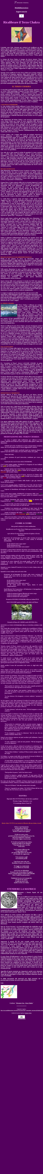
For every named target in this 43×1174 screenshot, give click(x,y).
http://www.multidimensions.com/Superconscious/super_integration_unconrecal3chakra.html (22, 1010)
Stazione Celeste (28, 1013)
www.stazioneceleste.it (21, 1018)
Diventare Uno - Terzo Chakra (24, 1003)
